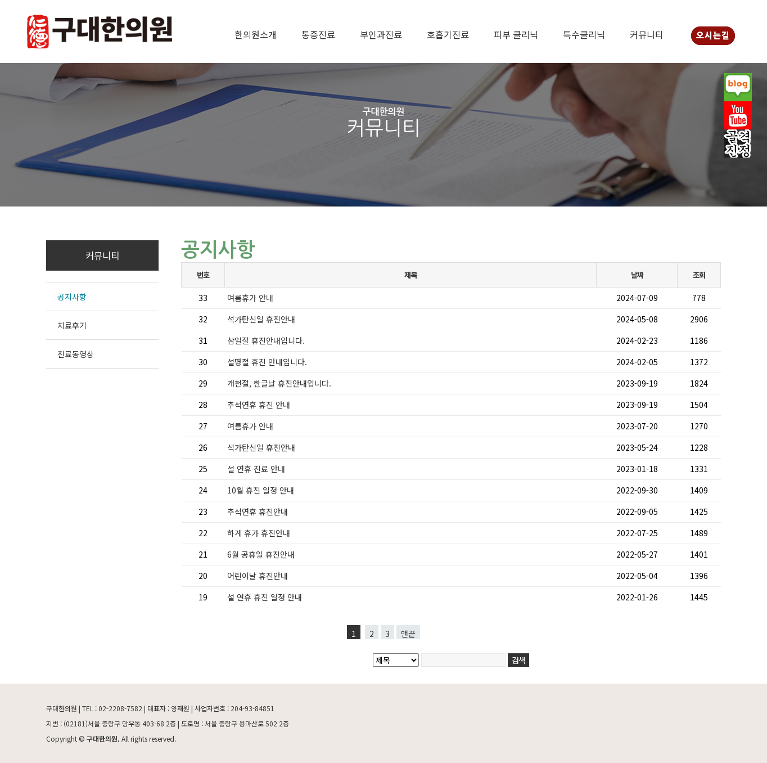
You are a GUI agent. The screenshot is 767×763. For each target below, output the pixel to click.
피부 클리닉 (516, 34)
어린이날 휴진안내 (257, 575)
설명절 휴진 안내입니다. (267, 361)
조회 (699, 275)
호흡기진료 (448, 34)
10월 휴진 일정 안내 (260, 490)
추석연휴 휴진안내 (257, 511)
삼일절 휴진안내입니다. (266, 340)
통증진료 (318, 34)
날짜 (637, 275)
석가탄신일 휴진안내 (261, 319)
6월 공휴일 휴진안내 (261, 554)
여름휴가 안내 (250, 297)
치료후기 (72, 325)
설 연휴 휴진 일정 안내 (264, 597)
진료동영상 (75, 354)
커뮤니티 (647, 34)
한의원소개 (255, 34)
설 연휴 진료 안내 (256, 468)
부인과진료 (381, 34)
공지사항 (72, 296)
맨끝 (408, 633)
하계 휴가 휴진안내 (258, 532)
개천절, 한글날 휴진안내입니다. (279, 383)
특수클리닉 (584, 34)
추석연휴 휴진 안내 (258, 404)
